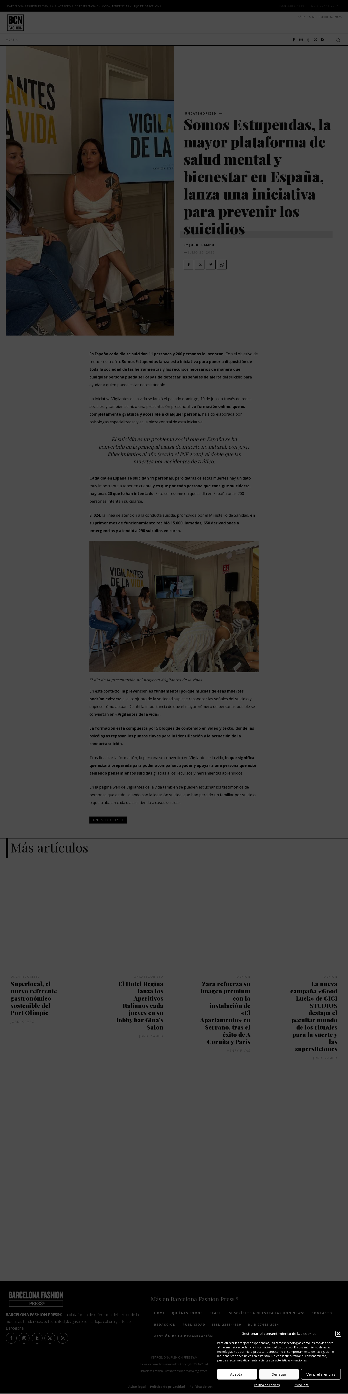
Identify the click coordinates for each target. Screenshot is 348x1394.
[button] (338, 1333)
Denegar (279, 1374)
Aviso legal (302, 1385)
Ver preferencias (320, 1374)
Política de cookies (267, 1385)
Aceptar (237, 1374)
